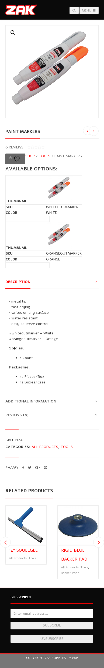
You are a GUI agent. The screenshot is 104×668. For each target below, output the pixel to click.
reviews (14, 147)
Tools (44, 156)
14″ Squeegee (23, 550)
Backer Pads (70, 573)
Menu (89, 10)
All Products (45, 446)
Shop (30, 156)
